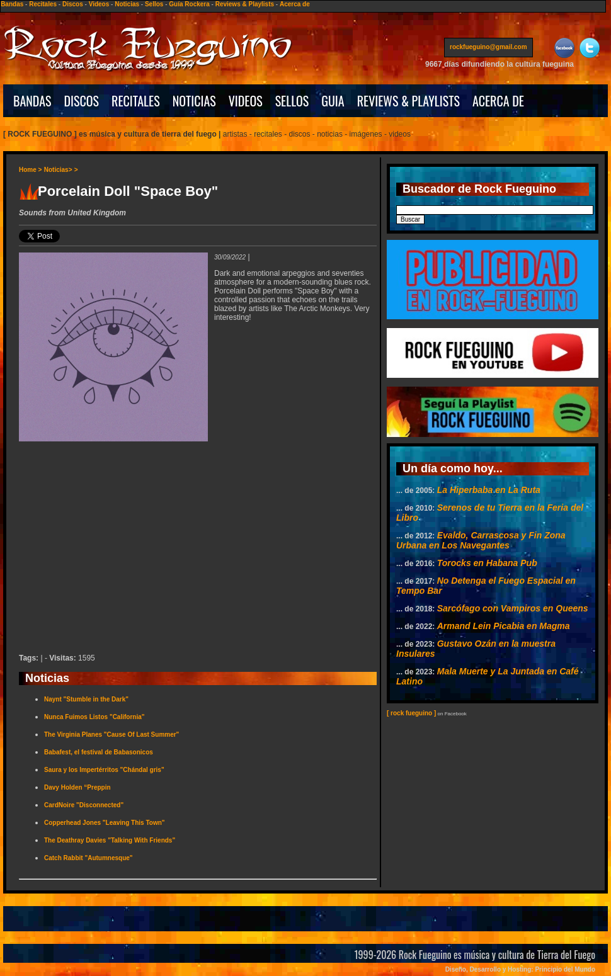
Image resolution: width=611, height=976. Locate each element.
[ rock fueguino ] (411, 713)
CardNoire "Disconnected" (83, 805)
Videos (99, 4)
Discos (72, 4)
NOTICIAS (194, 100)
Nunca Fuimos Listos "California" (94, 716)
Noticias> (58, 169)
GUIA (332, 100)
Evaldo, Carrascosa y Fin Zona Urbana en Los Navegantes (481, 540)
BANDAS (32, 100)
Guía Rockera (189, 4)
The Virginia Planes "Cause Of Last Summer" (111, 734)
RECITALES (135, 100)
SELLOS (292, 100)
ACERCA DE (498, 100)
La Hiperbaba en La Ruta (488, 490)
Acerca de (295, 4)
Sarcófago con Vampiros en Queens (512, 608)
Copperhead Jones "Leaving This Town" (104, 822)
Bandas (12, 4)
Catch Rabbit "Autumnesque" (88, 857)
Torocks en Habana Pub (487, 563)
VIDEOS (246, 100)
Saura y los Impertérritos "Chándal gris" (104, 769)
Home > (30, 169)
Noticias (127, 4)
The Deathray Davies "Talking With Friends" (109, 840)
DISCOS (82, 100)
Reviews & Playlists (244, 4)
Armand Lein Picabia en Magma (503, 626)
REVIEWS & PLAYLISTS (408, 100)
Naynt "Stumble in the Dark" (86, 699)
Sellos (154, 4)
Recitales (43, 4)
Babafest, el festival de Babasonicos (98, 752)
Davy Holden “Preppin (77, 787)
